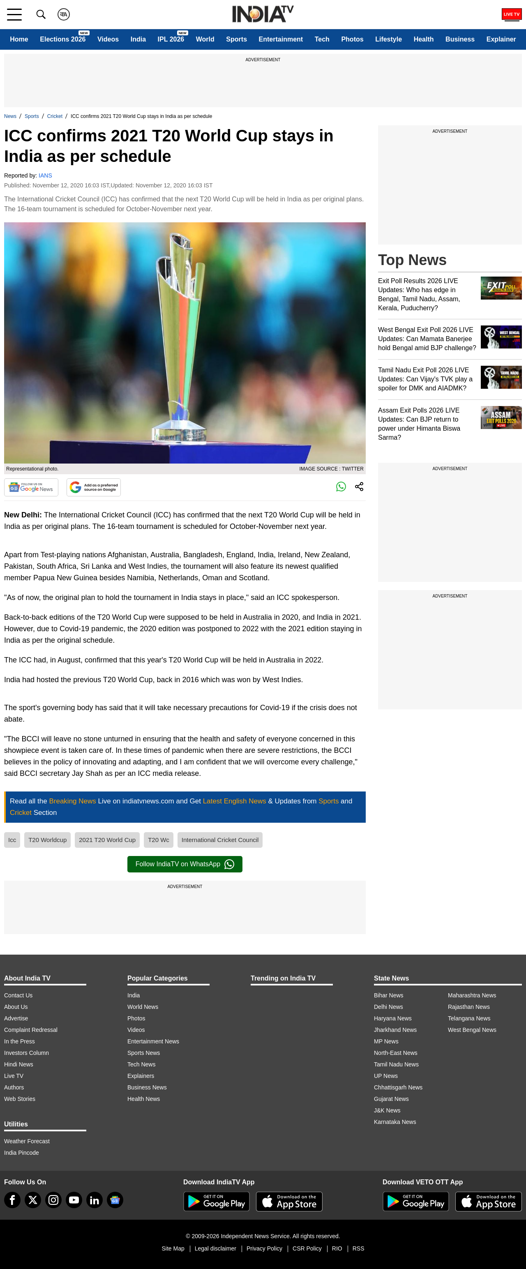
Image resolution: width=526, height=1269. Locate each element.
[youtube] (74, 1200)
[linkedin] (94, 1200)
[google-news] (115, 1200)
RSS (359, 1248)
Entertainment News (153, 1041)
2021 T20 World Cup (107, 839)
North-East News (396, 1053)
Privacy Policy (264, 1248)
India (138, 39)
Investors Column (26, 1053)
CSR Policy (307, 1248)
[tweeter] (33, 1200)
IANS (45, 175)
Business (460, 39)
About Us (16, 1007)
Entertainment (281, 39)
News (10, 116)
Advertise (16, 1018)
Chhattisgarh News (398, 1087)
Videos (108, 39)
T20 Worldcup (47, 839)
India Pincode (21, 1152)
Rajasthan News (469, 1007)
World (205, 39)
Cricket (54, 116)
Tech (322, 39)
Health (424, 39)
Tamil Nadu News (396, 1064)
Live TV (13, 1076)
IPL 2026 (171, 39)
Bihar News (389, 995)
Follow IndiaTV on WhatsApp (185, 864)
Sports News (143, 1053)
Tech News (141, 1064)
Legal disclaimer (215, 1248)
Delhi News (388, 1007)
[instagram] (53, 1200)
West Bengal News (472, 1030)
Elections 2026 (62, 39)
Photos (352, 39)
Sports (236, 39)
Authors (14, 1087)
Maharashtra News (472, 995)
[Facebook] (12, 1200)
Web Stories (19, 1099)
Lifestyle (388, 39)
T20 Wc (158, 839)
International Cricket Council (220, 839)
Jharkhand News (395, 1030)
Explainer (501, 39)
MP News (386, 1041)
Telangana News (469, 1018)
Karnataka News (395, 1122)
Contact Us (18, 995)
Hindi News (18, 1064)
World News (142, 1007)
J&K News (387, 1110)
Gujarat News (391, 1099)
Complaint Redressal (31, 1030)
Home (19, 39)
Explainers (140, 1076)
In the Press (19, 1041)
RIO (337, 1248)
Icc (12, 839)
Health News (143, 1099)
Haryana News (393, 1018)
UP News (386, 1076)
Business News (147, 1087)
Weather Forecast (27, 1141)
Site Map (172, 1248)
